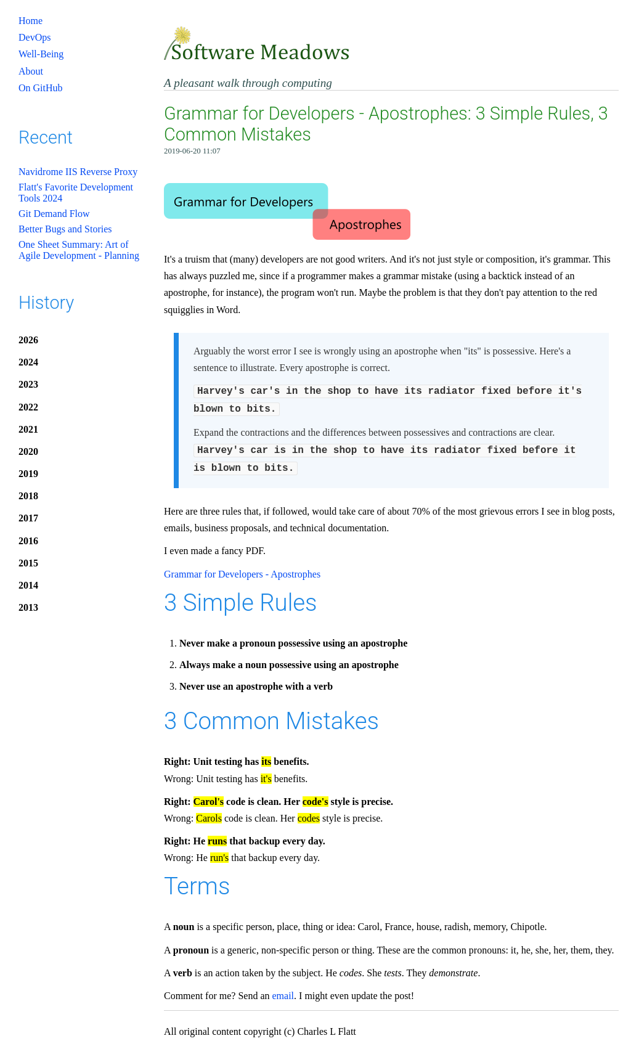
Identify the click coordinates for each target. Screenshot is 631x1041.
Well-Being (40, 54)
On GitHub (40, 88)
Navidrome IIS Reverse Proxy (77, 171)
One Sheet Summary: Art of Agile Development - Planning (78, 250)
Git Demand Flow (54, 213)
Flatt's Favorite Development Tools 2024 (75, 192)
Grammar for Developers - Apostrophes (242, 569)
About (30, 71)
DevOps (34, 37)
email (283, 991)
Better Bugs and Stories (65, 229)
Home (30, 20)
